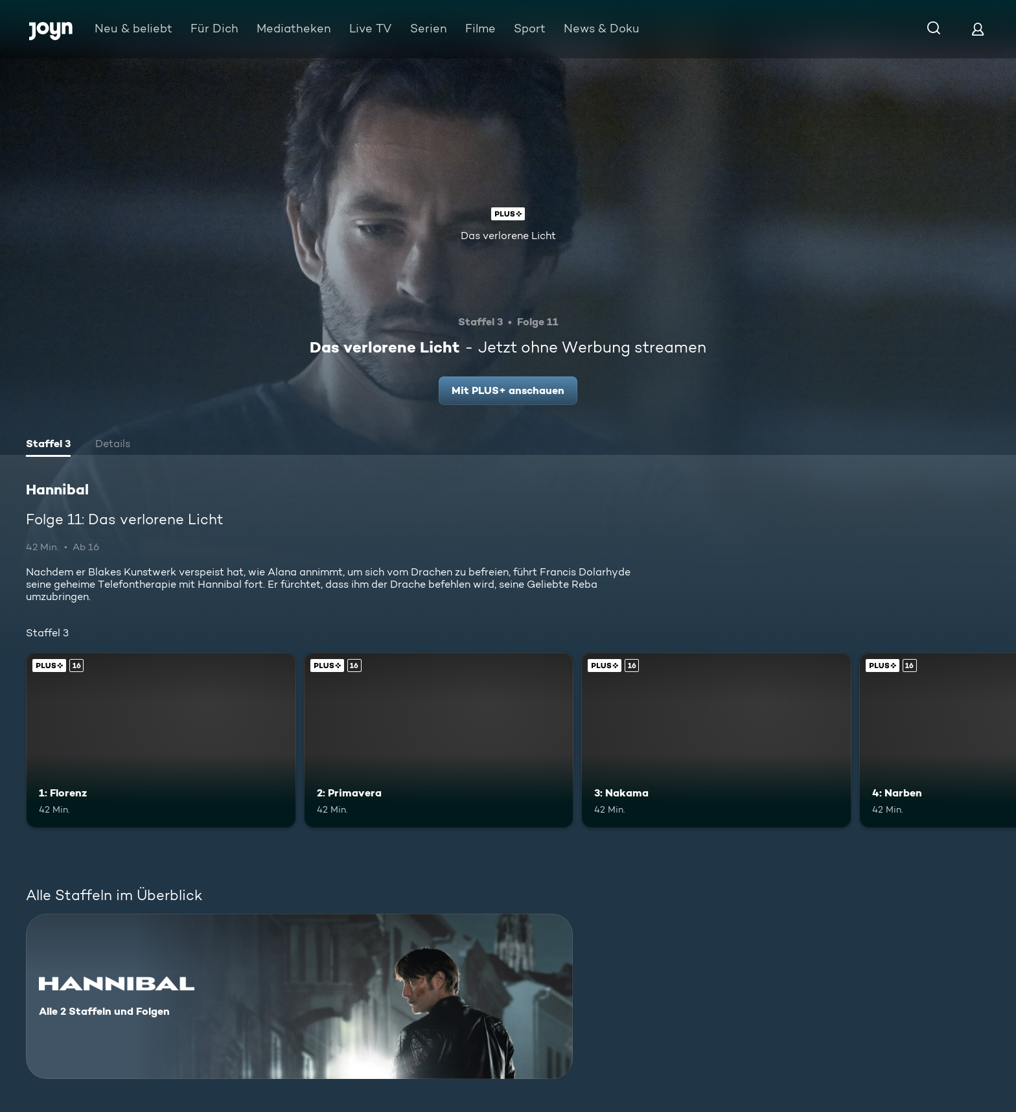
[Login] (978, 28)
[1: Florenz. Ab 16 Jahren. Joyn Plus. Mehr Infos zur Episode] (161, 740)
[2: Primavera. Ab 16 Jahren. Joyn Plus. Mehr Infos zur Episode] (439, 740)
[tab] (48, 445)
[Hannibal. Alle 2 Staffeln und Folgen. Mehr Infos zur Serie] (299, 996)
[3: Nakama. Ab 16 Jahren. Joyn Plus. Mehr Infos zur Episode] (716, 740)
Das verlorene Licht (508, 235)
